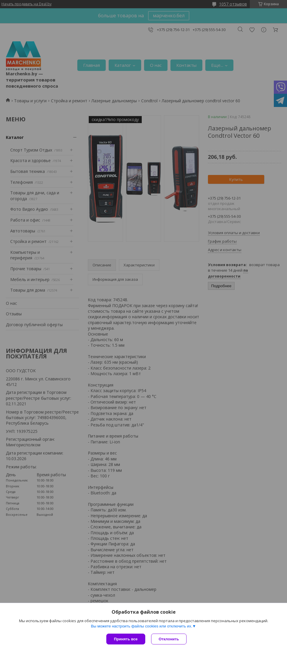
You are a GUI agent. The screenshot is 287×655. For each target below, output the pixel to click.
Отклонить (169, 639)
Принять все (126, 639)
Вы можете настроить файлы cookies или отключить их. (141, 626)
